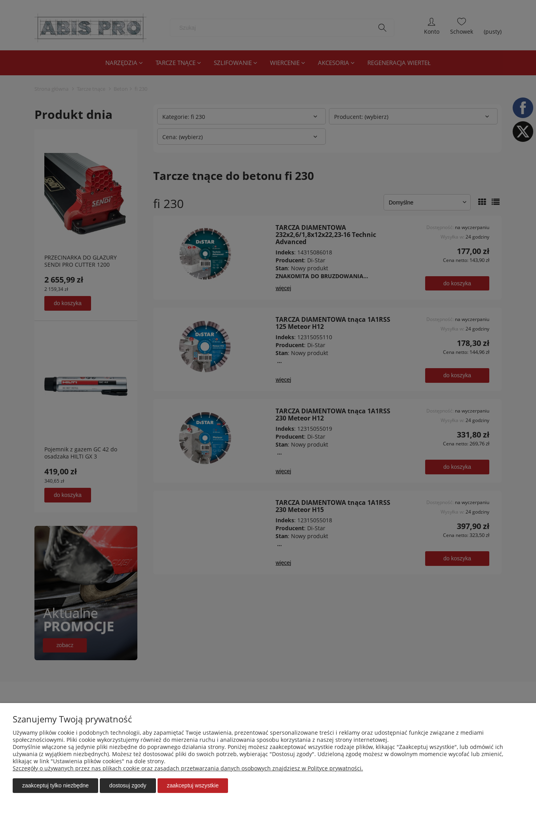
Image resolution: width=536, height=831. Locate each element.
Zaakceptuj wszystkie (193, 785)
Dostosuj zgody (127, 785)
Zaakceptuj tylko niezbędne (55, 785)
